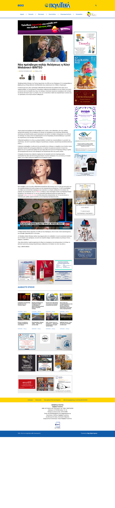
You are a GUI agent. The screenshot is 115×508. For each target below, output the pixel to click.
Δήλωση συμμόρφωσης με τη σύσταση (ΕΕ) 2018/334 (75, 400)
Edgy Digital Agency (92, 433)
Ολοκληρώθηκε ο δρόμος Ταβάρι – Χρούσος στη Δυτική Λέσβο (37, 323)
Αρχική (22, 14)
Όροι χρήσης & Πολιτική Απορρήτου (52, 400)
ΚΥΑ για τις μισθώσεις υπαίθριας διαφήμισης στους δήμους (23, 323)
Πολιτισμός (41, 14)
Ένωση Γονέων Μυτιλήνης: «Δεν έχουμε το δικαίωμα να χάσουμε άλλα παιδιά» (52, 304)
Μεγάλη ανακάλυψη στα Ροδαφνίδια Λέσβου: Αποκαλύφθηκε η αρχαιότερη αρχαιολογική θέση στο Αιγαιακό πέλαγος (38, 305)
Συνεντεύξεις (52, 14)
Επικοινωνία (38, 400)
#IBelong (38, 191)
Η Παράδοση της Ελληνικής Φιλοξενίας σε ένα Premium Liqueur (24, 304)
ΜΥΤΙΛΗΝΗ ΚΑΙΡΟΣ (85, 25)
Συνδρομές (30, 400)
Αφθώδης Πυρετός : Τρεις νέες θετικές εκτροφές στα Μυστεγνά (66, 323)
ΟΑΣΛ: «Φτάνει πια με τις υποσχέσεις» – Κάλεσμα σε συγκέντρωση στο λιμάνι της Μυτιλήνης (52, 324)
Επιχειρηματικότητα (66, 14)
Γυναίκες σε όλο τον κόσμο (30, 195)
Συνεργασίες (79, 14)
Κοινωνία (31, 14)
